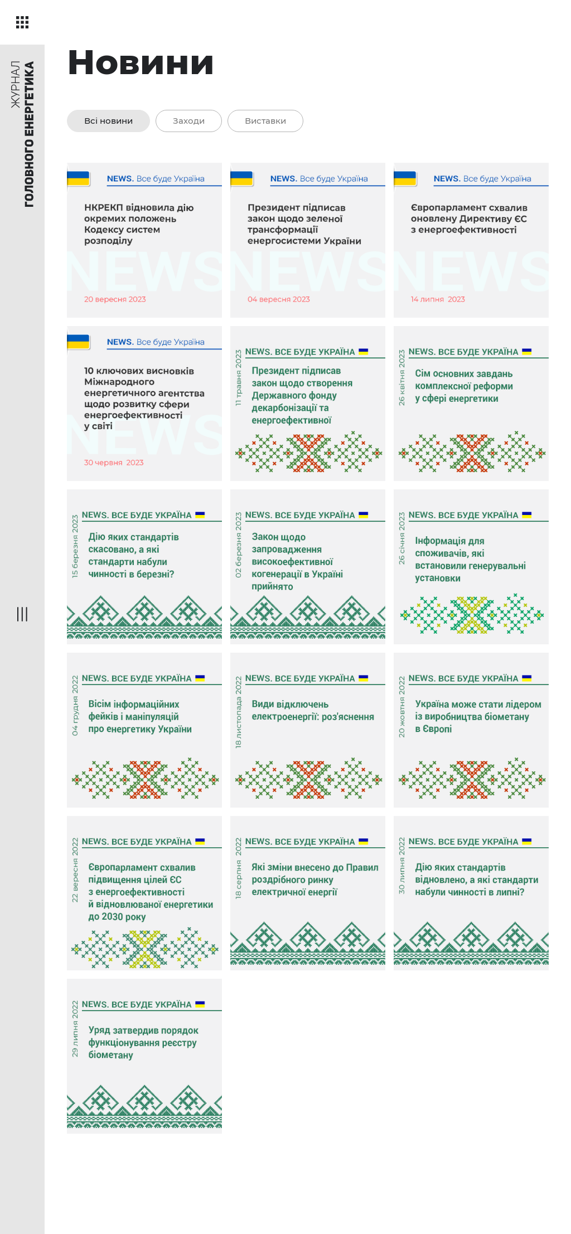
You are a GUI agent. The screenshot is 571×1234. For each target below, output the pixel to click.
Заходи (189, 120)
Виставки (265, 120)
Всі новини (108, 120)
